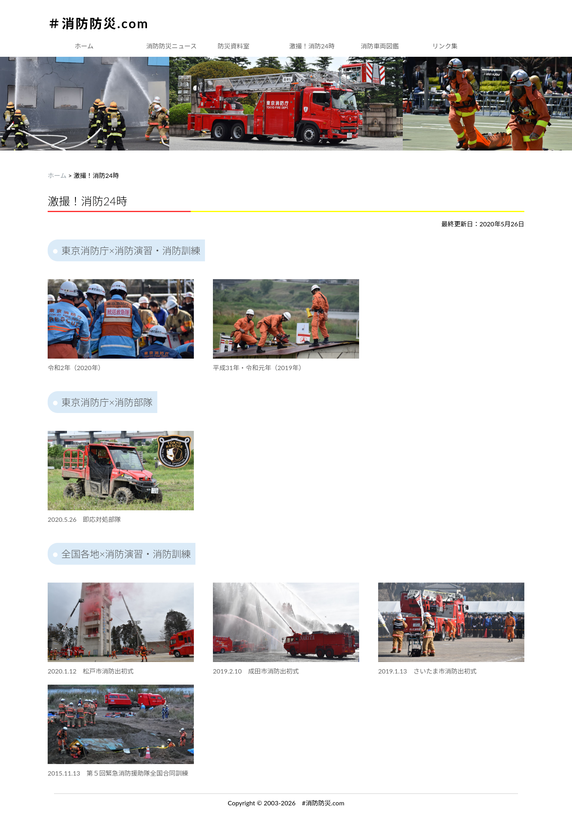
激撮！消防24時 (312, 46)
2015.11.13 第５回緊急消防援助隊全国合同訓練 (118, 773)
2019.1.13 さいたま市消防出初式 (427, 671)
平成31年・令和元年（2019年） (259, 367)
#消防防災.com (323, 803)
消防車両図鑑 (380, 46)
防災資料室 (233, 46)
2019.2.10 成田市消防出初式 (256, 671)
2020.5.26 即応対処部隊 (84, 519)
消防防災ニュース (171, 46)
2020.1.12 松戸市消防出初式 (91, 671)
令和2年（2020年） (76, 367)
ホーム (84, 46)
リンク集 (445, 46)
